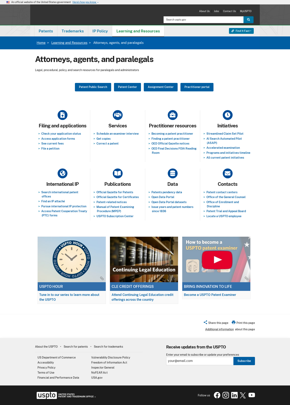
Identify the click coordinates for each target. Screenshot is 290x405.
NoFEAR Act (99, 372)
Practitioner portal (196, 87)
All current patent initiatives (225, 157)
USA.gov (97, 377)
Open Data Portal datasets (168, 202)
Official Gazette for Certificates (117, 197)
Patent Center (127, 87)
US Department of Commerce (56, 357)
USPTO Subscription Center (115, 216)
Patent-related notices (111, 202)
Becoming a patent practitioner (172, 133)
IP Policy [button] (100, 31)
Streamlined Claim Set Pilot (224, 133)
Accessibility (45, 362)
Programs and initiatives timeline (228, 152)
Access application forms (58, 138)
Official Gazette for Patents (114, 192)
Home (41, 43)
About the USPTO (46, 346)
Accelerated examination (223, 147)
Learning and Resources (69, 43)
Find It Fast (240, 30)
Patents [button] (46, 31)
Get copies (103, 138)
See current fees (52, 143)
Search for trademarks (108, 346)
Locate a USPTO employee (223, 216)
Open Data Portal (162, 197)
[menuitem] (45, 30)
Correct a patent (107, 143)
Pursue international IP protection (63, 206)
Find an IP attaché (53, 201)
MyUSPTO (246, 11)
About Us (204, 11)
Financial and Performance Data (58, 377)
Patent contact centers (221, 192)
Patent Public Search (93, 87)
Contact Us (229, 11)
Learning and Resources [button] (138, 31)
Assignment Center (161, 87)
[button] (215, 323)
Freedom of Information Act (109, 362)
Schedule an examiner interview (117, 133)
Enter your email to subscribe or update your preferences (202, 354)
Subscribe (244, 361)
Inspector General (102, 367)
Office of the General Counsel (225, 197)
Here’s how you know (85, 2)
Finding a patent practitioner (170, 138)
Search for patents (76, 346)
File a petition (50, 148)
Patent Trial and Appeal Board (226, 211)
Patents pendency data (166, 192)
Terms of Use (45, 372)
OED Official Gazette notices (170, 143)
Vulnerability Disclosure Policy (110, 357)
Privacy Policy (46, 367)
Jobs (216, 11)
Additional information (219, 329)
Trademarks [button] (73, 31)
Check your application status (61, 133)
